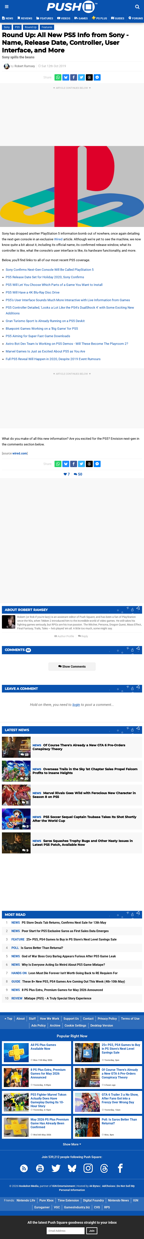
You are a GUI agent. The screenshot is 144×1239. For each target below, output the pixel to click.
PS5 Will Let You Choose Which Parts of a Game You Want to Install (54, 285)
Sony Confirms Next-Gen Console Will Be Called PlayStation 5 (50, 270)
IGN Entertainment (63, 1186)
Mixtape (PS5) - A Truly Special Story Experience (51, 998)
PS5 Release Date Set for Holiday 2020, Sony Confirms (45, 277)
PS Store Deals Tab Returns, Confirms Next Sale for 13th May (58, 922)
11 (25, 802)
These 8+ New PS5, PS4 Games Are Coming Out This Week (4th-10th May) (68, 981)
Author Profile (64, 636)
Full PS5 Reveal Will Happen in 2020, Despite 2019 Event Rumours (53, 359)
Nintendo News (118, 1200)
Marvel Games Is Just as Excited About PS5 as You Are (45, 351)
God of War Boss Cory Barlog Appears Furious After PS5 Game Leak (63, 956)
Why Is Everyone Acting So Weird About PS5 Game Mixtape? (58, 965)
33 (24, 755)
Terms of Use (130, 1018)
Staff (32, 1018)
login (76, 704)
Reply (83, 636)
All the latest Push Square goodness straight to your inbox (72, 1222)
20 (24, 779)
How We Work (49, 1018)
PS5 (17, 27)
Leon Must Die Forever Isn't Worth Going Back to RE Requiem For (64, 973)
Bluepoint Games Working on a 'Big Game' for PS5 (42, 328)
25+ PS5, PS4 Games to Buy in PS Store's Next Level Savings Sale (64, 939)
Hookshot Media (29, 1186)
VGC (57, 1207)
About (20, 1018)
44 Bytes (94, 1186)
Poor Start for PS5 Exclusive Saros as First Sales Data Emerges (60, 931)
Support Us (71, 1018)
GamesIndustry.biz (77, 1207)
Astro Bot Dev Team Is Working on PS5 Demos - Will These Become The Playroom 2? (67, 344)
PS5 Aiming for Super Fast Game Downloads (38, 336)
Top (8, 1018)
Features (47, 27)
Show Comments (72, 666)
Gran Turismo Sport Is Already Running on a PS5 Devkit (45, 321)
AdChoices (108, 1186)
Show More (72, 1144)
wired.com (19, 453)
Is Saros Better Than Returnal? (37, 948)
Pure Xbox (46, 1200)
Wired (58, 239)
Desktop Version (101, 1025)
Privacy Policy (107, 1018)
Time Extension (68, 1200)
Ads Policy (38, 1025)
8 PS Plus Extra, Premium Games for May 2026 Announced (57, 990)
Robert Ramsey (25, 66)
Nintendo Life (26, 1200)
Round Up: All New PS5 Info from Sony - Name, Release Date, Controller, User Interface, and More (65, 42)
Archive (55, 1025)
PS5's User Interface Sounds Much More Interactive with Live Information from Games (68, 300)
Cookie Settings (75, 1025)
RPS (107, 1207)
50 (80, 474)
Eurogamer (42, 1207)
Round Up (31, 27)
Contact (88, 1018)
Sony (7, 27)
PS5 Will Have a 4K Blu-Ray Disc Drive (32, 292)
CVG (97, 1207)
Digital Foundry (93, 1200)
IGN (135, 1200)
